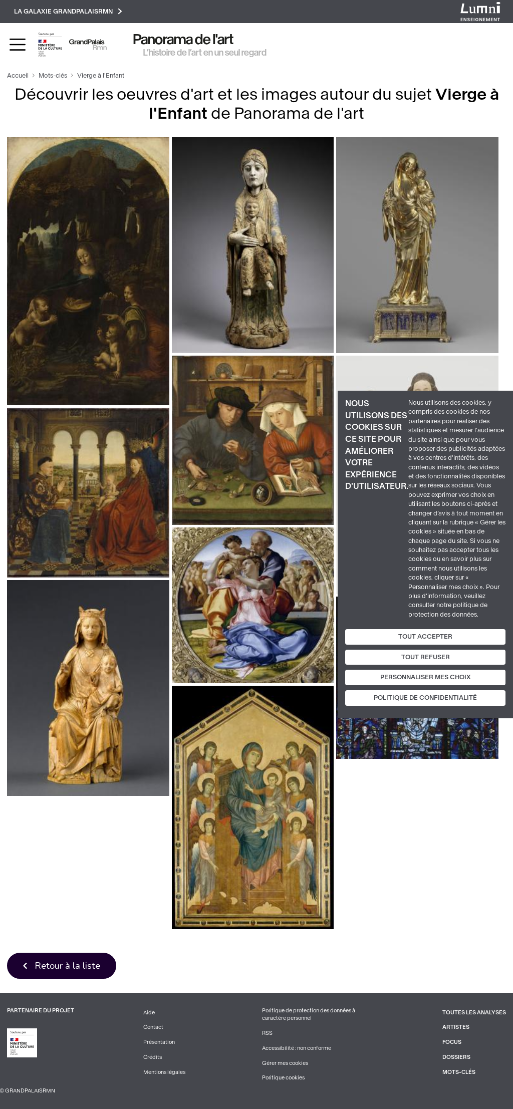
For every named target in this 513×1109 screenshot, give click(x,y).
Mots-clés (53, 76)
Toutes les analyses (474, 1012)
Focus (451, 1042)
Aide (149, 1012)
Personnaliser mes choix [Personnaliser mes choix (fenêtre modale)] (425, 677)
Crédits (152, 1057)
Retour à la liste (67, 965)
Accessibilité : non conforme (296, 1048)
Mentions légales (164, 1072)
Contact (153, 1027)
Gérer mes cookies (285, 1063)
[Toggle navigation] (17, 44)
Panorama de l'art (183, 39)
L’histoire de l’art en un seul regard (205, 52)
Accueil (18, 76)
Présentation (159, 1042)
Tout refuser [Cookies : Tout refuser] (425, 657)
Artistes (455, 1027)
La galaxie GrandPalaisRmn (68, 11)
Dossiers (456, 1057)
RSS (267, 1033)
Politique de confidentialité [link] (425, 698)
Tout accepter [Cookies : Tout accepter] (425, 637)
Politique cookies (283, 1077)
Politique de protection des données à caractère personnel (308, 1014)
